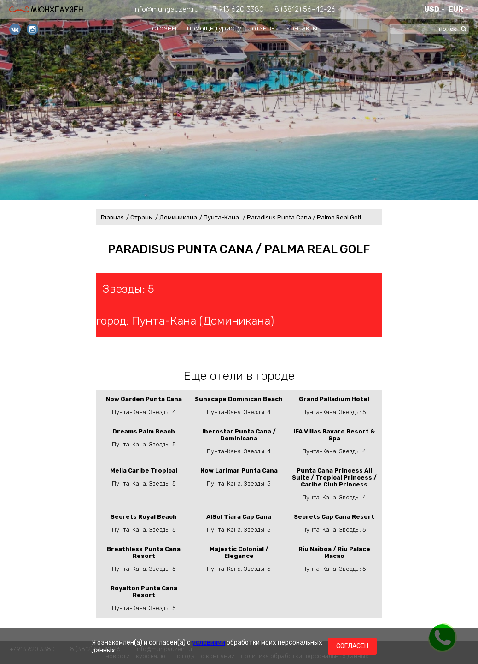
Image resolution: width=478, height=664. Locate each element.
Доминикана (178, 217)
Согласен (352, 646)
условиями (208, 642)
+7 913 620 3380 (236, 9)
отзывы (264, 28)
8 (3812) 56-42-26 (305, 9)
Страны (141, 217)
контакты (301, 28)
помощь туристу (214, 28)
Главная (112, 217)
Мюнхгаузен (46, 9)
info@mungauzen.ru (166, 9)
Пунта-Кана (221, 217)
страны (164, 28)
